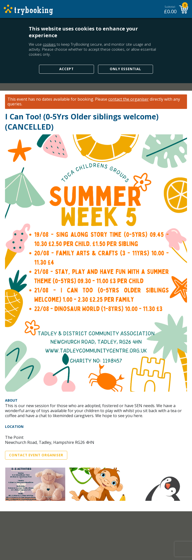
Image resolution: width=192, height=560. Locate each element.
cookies (49, 44)
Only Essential (125, 69)
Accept (66, 69)
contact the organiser (128, 99)
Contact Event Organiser (36, 455)
